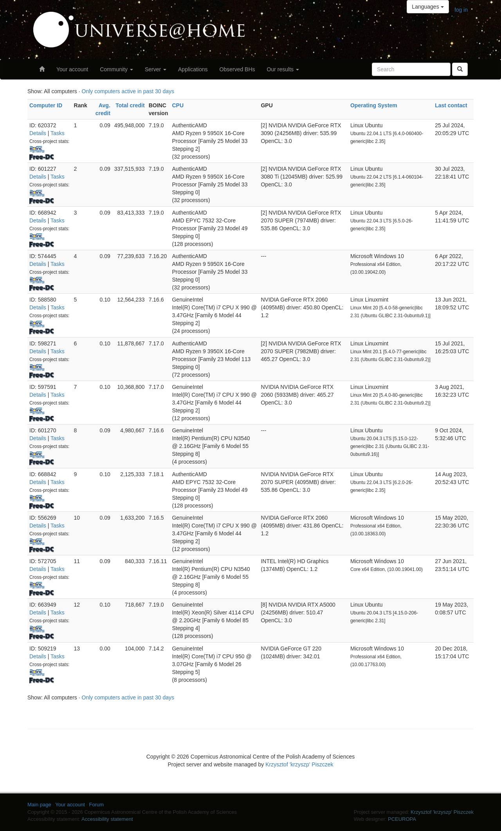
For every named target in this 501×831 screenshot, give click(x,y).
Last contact (451, 105)
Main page (39, 805)
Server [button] (155, 69)
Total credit (129, 105)
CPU (178, 105)
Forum (96, 805)
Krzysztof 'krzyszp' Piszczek (299, 764)
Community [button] (116, 69)
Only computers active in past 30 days (128, 91)
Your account (72, 69)
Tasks (57, 133)
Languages (427, 7)
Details (37, 133)
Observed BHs (237, 69)
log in (461, 10)
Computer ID (45, 105)
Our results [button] (283, 69)
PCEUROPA (402, 819)
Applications (193, 69)
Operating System (373, 105)
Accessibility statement (107, 819)
